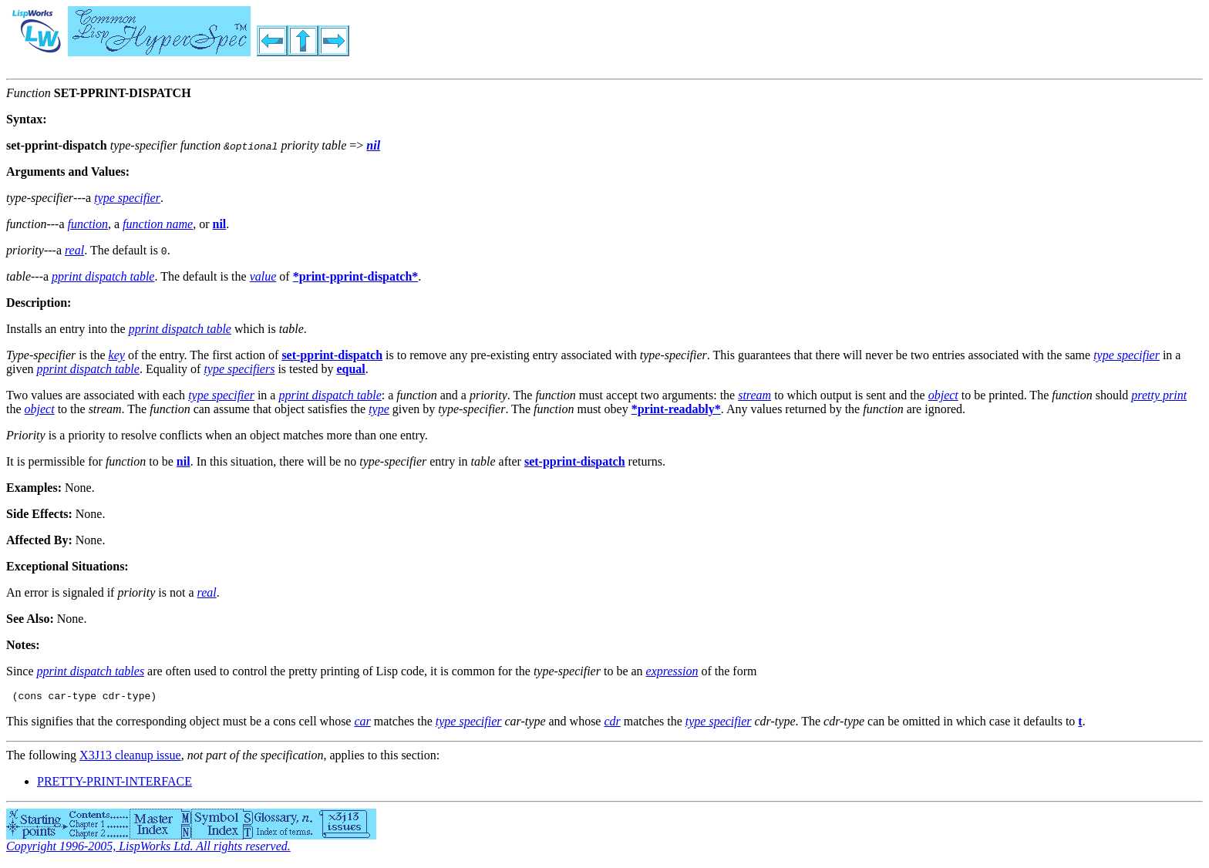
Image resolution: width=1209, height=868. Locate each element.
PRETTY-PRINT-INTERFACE (114, 783)
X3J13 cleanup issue (130, 757)
